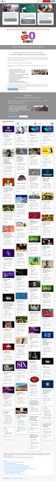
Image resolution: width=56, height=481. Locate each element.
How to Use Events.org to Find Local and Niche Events (15, 470)
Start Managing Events (13, 89)
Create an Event (46, 1)
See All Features (23, 89)
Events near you (20, 478)
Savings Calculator (23, 116)
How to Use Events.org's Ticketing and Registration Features (16, 467)
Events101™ (39, 1)
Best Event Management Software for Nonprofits (14, 471)
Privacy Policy (13, 478)
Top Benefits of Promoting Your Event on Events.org (14, 474)
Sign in (53, 1)
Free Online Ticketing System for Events (12, 472)
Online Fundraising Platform (10, 463)
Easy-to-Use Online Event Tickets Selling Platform (14, 464)
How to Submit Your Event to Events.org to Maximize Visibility (16, 466)
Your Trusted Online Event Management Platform (14, 462)
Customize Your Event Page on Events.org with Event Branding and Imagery (19, 468)
